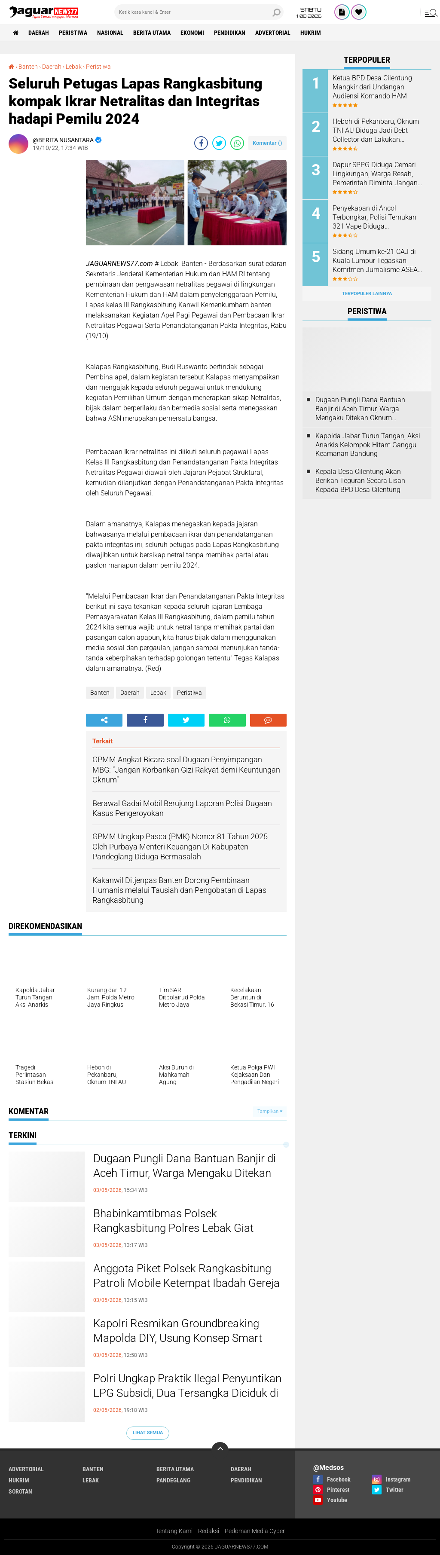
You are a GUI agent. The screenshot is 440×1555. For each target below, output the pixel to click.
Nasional (110, 32)
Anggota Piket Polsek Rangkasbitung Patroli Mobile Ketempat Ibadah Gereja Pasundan (186, 1283)
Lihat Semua (148, 1433)
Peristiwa (73, 32)
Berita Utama (152, 32)
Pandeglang (173, 1480)
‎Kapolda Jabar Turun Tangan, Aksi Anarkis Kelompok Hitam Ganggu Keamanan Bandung (367, 445)
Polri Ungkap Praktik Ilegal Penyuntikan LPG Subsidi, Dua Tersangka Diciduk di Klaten (187, 1393)
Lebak (158, 692)
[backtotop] (220, 1450)
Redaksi (208, 1531)
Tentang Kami (174, 1531)
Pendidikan (229, 32)
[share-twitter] (219, 143)
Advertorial (272, 32)
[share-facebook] (201, 143)
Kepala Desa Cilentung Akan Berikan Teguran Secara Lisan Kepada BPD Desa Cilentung (360, 480)
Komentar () (267, 143)
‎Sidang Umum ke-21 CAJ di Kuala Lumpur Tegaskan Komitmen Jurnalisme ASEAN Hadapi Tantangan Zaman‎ (377, 260)
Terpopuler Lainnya (367, 293)
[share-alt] (104, 720)
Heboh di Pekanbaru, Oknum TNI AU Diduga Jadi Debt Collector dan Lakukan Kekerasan (376, 130)
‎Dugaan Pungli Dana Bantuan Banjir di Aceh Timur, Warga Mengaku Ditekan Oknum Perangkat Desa (184, 1173)
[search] (199, 12)
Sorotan (20, 1491)
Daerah (38, 32)
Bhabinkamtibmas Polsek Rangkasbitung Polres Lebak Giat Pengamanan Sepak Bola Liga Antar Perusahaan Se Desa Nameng (179, 1228)
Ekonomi (192, 32)
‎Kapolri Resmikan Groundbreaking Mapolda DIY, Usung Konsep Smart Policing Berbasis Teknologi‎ (177, 1338)
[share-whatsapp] (237, 143)
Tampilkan (269, 1111)
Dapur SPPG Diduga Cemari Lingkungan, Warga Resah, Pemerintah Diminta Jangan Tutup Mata (375, 174)
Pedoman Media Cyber (255, 1531)
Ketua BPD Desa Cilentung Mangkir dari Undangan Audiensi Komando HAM (372, 87)
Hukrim (310, 32)
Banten (100, 692)
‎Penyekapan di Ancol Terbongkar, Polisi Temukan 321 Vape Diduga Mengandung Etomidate (374, 217)
